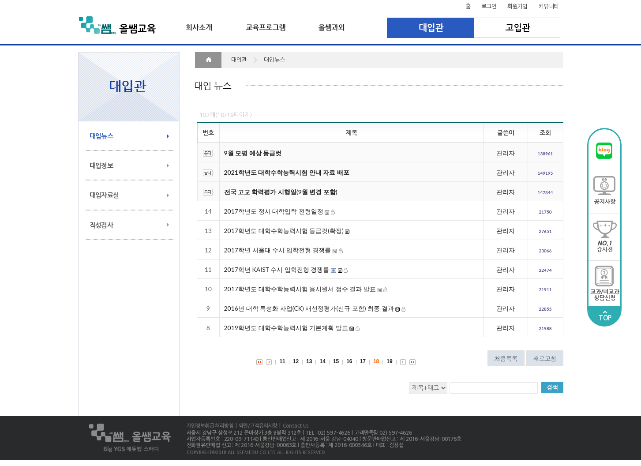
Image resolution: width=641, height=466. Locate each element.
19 (389, 361)
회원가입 (517, 6)
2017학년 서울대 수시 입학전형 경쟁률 (277, 250)
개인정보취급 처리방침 (210, 425)
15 (336, 361)
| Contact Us (293, 425)
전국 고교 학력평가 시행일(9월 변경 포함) (280, 191)
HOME (208, 60)
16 (349, 361)
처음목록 (506, 358)
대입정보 (101, 165)
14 (322, 361)
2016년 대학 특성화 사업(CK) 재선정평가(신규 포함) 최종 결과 (310, 308)
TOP (605, 316)
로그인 (488, 6)
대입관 (430, 28)
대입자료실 (104, 195)
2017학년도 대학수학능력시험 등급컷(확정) (284, 230)
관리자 (505, 153)
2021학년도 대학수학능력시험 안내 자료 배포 (286, 172)
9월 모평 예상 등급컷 (253, 153)
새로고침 (544, 358)
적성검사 (101, 225)
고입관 (517, 28)
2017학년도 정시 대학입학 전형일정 (273, 211)
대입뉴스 (101, 136)
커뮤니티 (549, 6)
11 (282, 361)
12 (296, 361)
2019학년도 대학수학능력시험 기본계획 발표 (286, 327)
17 (363, 361)
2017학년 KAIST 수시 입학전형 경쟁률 (277, 269)
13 (309, 361)
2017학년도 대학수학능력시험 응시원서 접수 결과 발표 (300, 289)
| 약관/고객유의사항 (255, 425)
